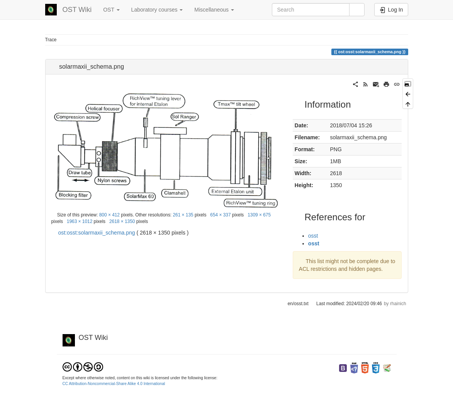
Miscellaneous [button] (214, 10)
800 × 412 (109, 215)
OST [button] (111, 10)
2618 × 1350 (122, 221)
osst (313, 236)
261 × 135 (183, 215)
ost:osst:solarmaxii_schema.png (96, 233)
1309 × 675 (259, 215)
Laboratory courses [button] (157, 10)
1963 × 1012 (79, 221)
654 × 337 (220, 215)
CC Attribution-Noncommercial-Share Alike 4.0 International (114, 384)
